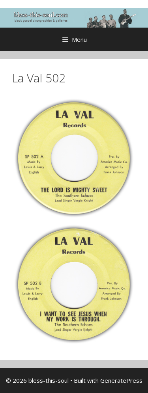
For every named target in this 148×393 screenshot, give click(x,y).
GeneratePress (121, 380)
